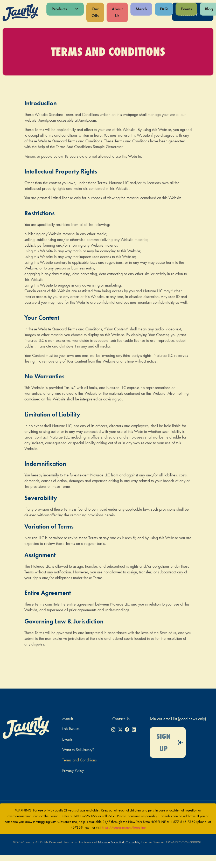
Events (186, 9)
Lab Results (71, 729)
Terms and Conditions (79, 760)
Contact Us (121, 718)
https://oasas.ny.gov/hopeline (124, 827)
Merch (141, 9)
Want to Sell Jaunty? (78, 749)
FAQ (164, 9)
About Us (117, 12)
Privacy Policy (73, 770)
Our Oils (95, 12)
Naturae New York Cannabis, (119, 842)
